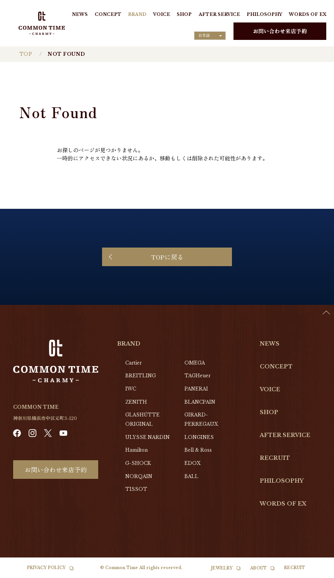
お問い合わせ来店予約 (280, 31)
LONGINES (199, 437)
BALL (191, 476)
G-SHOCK (138, 463)
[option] (315, 572)
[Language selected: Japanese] (210, 35)
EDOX (192, 463)
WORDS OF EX (307, 14)
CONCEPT (108, 14)
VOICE (161, 14)
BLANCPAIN (199, 402)
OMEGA (194, 363)
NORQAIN (138, 476)
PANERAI (196, 389)
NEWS (80, 14)
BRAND (137, 14)
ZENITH (136, 402)
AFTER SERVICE (219, 14)
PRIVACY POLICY (46, 567)
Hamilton (136, 450)
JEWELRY (222, 568)
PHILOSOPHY (264, 14)
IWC (130, 389)
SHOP (184, 14)
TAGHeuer (197, 375)
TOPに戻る (167, 256)
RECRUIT (275, 457)
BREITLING (140, 375)
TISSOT (136, 489)
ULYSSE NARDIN (147, 437)
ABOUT (258, 568)
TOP (25, 54)
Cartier (133, 363)
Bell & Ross (198, 450)
